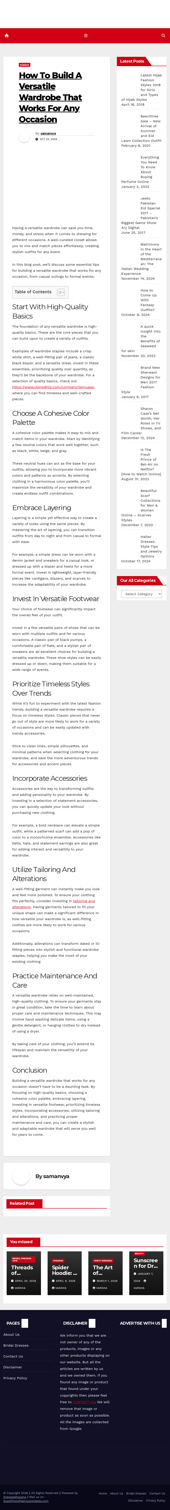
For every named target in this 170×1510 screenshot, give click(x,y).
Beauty (139, 1253)
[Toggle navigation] (85, 36)
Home (103, 1493)
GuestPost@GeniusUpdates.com (25, 1501)
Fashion (58, 1261)
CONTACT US (84, 1402)
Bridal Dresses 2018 (21, 1259)
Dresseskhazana (14, 1497)
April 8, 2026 (65, 1281)
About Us (11, 1334)
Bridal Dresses (16, 1345)
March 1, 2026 (107, 1281)
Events (24, 64)
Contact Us (13, 1356)
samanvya (48, 133)
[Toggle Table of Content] (59, 292)
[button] (163, 36)
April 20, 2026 (25, 1281)
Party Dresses (103, 1261)
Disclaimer (12, 1367)
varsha (18, 1288)
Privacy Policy (15, 1378)
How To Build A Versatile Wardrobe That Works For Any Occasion (50, 97)
